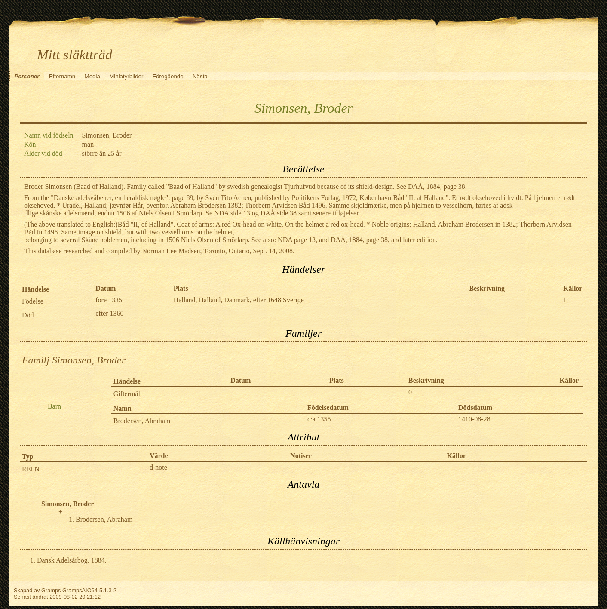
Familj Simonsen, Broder (74, 360)
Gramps (51, 590)
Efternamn (62, 76)
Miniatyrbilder (126, 76)
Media (92, 76)
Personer (27, 76)
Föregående (168, 76)
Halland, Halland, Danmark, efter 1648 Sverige (239, 300)
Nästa (200, 76)
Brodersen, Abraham (141, 420)
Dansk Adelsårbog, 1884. (72, 560)
